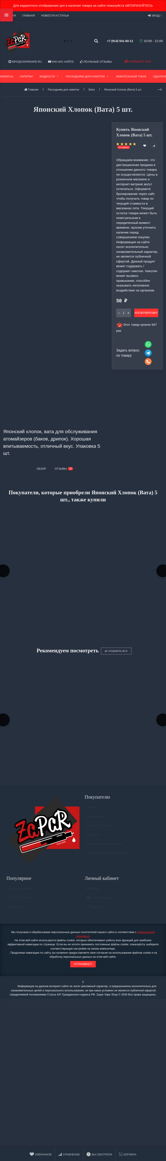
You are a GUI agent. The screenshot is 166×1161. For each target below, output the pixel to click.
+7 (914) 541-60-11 (116, 41)
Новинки (15, 912)
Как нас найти (60, 61)
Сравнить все (116, 652)
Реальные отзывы (96, 61)
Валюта (94, 912)
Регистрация (99, 902)
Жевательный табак (131, 76)
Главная (28, 15)
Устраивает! (83, 967)
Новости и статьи (55, 15)
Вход (155, 15)
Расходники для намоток (87, 76)
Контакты (94, 839)
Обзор (41, 468)
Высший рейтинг (21, 893)
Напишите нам (138, 61)
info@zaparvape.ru (25, 61)
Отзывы (93, 812)
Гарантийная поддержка (105, 848)
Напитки (26, 76)
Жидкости (49, 76)
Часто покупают (20, 902)
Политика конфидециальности (109, 857)
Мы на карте (96, 821)
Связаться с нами (100, 830)
